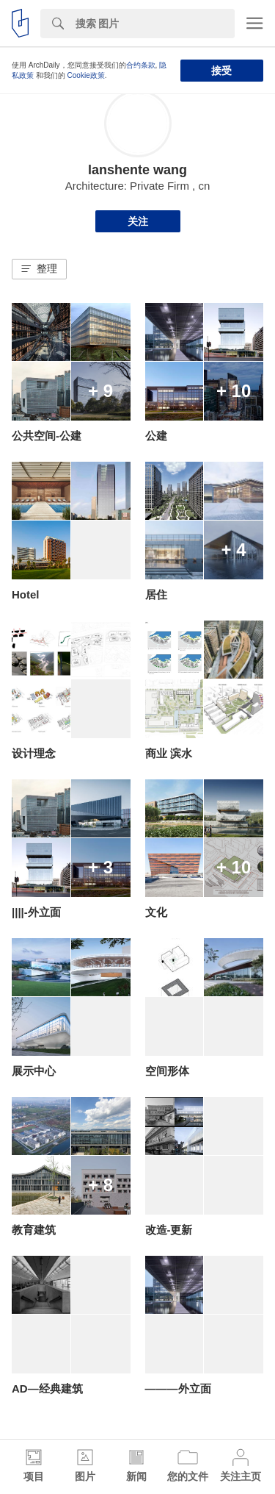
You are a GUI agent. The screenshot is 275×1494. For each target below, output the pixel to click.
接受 (221, 70)
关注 (138, 221)
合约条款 (140, 65)
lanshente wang (137, 169)
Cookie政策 (86, 75)
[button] (39, 269)
